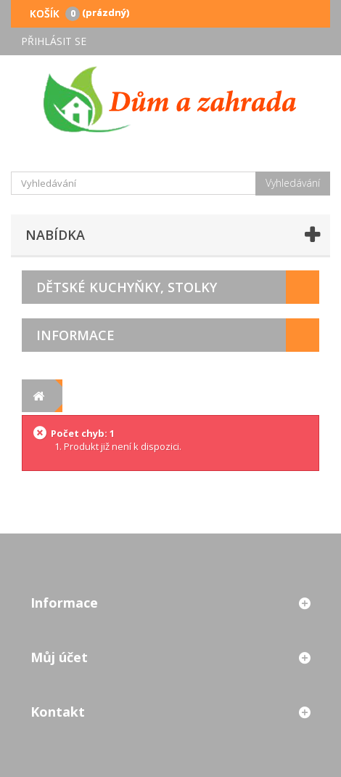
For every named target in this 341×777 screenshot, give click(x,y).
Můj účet (59, 657)
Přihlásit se (53, 41)
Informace (75, 335)
